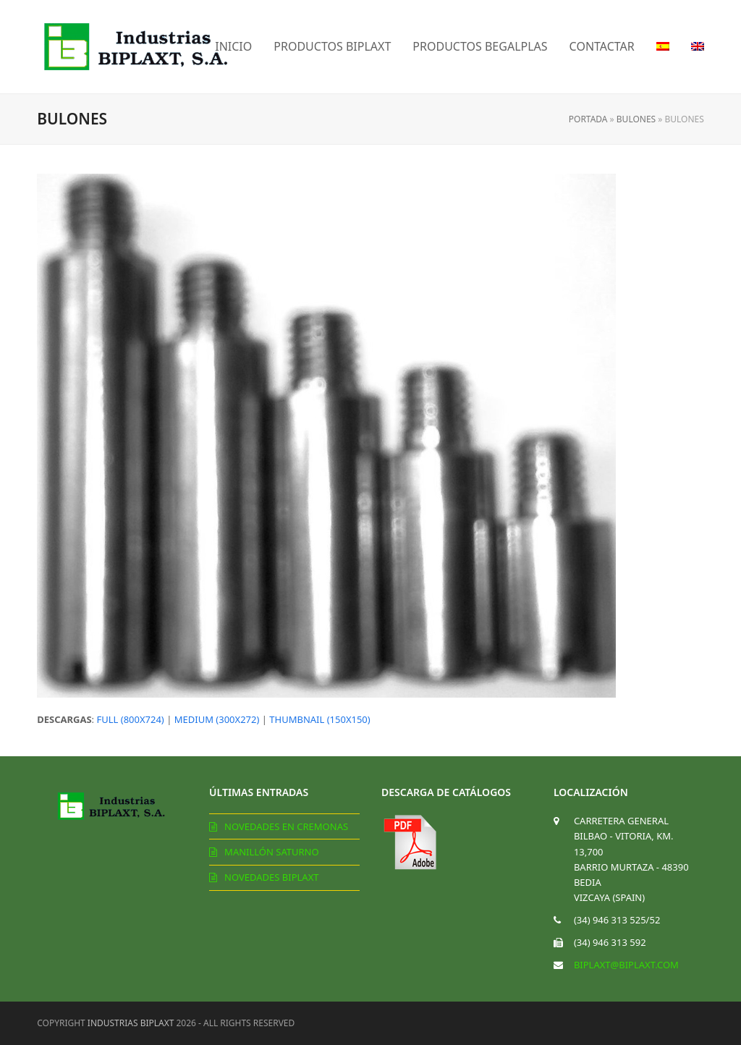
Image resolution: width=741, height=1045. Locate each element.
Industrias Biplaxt (131, 1023)
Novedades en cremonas (286, 826)
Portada (588, 119)
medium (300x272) (217, 719)
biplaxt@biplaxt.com (626, 964)
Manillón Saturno (271, 851)
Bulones (636, 119)
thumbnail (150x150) (319, 719)
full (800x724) (130, 719)
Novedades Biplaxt (271, 877)
